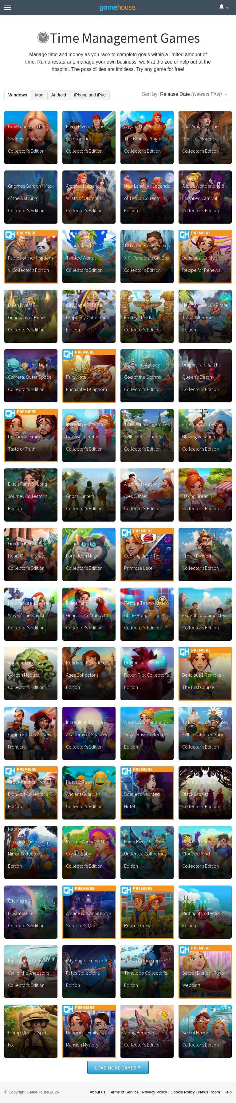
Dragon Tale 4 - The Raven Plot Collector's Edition (146, 674)
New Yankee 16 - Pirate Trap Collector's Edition (205, 317)
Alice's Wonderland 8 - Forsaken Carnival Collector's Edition (204, 198)
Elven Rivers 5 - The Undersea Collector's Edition (145, 853)
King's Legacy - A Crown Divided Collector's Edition (200, 555)
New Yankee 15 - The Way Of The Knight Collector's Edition (28, 615)
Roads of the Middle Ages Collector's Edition (86, 674)
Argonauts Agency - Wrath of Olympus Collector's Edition (85, 198)
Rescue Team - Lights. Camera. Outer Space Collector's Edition (30, 377)
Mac (39, 94)
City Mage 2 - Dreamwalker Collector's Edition (26, 913)
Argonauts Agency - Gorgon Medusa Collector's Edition (27, 674)
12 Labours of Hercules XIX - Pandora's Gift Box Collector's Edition (147, 257)
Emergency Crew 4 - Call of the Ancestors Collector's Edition (28, 972)
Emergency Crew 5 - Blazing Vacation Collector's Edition (202, 436)
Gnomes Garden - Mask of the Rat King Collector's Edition (31, 198)
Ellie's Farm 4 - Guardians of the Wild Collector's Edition (87, 615)
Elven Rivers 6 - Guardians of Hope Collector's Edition (26, 317)
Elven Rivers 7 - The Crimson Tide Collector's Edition (85, 138)
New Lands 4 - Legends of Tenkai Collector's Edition (147, 198)
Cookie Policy (183, 1092)
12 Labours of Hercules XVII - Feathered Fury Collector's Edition (205, 734)
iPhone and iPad (90, 94)
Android (58, 94)
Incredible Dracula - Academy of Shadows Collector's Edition (87, 734)
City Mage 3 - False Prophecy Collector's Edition (87, 317)
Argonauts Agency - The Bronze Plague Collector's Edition (143, 138)
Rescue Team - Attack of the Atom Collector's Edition (146, 615)
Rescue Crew (137, 925)
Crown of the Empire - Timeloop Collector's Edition (145, 972)
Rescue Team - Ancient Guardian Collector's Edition (84, 794)
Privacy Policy (154, 1092)
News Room (209, 1092)
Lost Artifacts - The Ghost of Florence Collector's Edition (200, 138)
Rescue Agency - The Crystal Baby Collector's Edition (87, 853)
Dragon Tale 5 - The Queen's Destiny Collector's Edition (201, 377)
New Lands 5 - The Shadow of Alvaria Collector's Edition (26, 138)
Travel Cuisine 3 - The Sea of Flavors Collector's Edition (203, 1032)
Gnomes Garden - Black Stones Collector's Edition (200, 794)
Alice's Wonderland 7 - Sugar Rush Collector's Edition (146, 734)
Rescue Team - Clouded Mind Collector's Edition (200, 853)
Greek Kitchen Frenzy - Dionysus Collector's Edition (30, 794)
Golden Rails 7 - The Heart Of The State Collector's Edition (28, 555)
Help (227, 1092)
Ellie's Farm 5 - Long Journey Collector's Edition (27, 496)
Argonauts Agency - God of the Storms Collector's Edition (143, 377)
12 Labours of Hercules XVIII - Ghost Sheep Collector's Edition (147, 436)
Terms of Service (124, 1092)
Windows (17, 94)
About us (97, 1092)
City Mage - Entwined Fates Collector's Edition (86, 972)
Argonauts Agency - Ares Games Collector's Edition (143, 496)
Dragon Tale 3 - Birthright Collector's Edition (202, 913)
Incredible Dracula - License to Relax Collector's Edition (85, 436)
